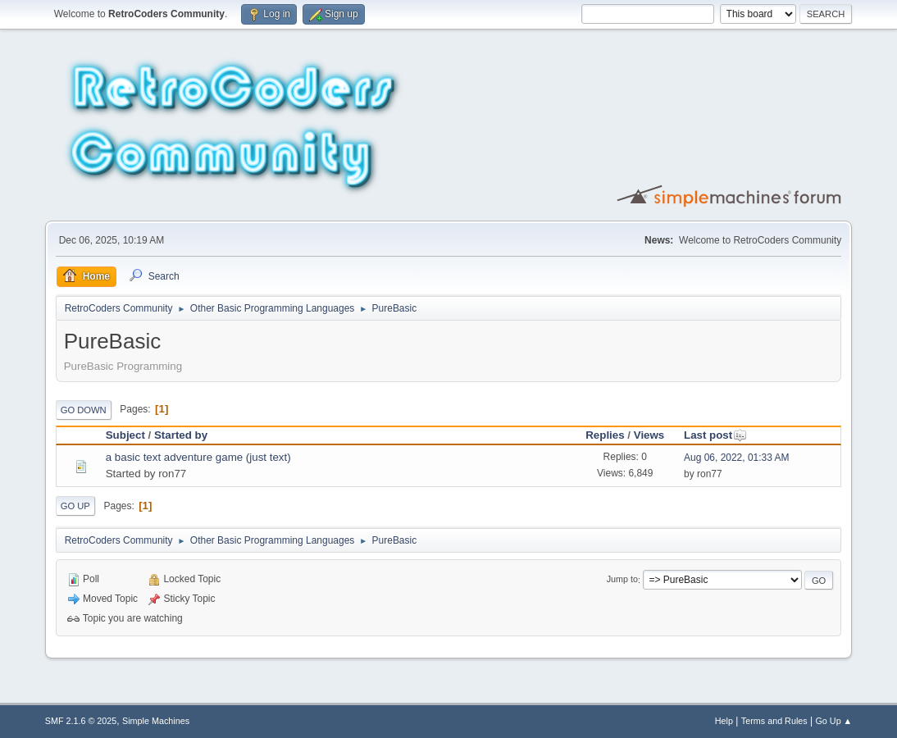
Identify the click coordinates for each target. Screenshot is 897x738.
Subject (125, 435)
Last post (715, 435)
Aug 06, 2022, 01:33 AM (737, 457)
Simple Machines (155, 721)
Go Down (84, 410)
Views (649, 435)
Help (724, 721)
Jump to (622, 580)
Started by (180, 435)
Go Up (75, 506)
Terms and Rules (774, 721)
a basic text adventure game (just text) (198, 457)
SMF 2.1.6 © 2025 (81, 721)
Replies (604, 435)
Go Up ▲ (833, 721)
